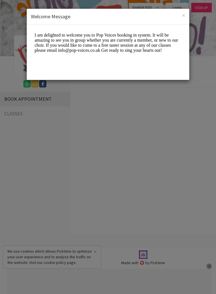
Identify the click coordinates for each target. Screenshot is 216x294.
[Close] (183, 15)
